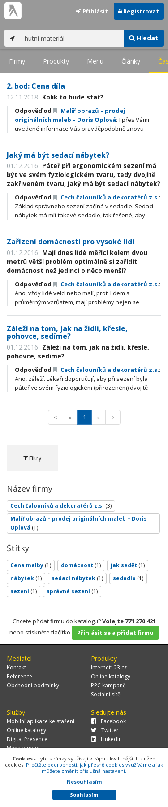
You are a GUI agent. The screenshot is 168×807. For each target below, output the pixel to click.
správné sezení (72, 591)
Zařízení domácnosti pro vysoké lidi (70, 241)
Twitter (105, 730)
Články (130, 61)
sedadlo (128, 578)
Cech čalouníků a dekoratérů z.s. (106, 197)
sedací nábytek (77, 578)
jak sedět (128, 565)
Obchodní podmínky (33, 685)
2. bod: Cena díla (36, 86)
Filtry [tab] (32, 458)
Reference (19, 676)
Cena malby (30, 565)
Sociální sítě (106, 694)
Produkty (56, 61)
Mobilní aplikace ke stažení (40, 721)
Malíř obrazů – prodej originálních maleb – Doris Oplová (78, 523)
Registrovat (138, 11)
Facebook (108, 721)
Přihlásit (92, 11)
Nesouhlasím (84, 781)
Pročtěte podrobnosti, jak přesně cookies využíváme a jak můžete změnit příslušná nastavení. (94, 767)
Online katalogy (110, 676)
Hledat (143, 38)
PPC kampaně (108, 685)
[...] (72, 38)
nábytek (26, 578)
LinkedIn (106, 739)
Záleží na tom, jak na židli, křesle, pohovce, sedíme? (67, 332)
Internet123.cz (109, 667)
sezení (23, 591)
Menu (95, 61)
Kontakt (16, 667)
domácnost (81, 565)
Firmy (17, 61)
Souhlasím (84, 794)
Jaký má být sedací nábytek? (58, 155)
